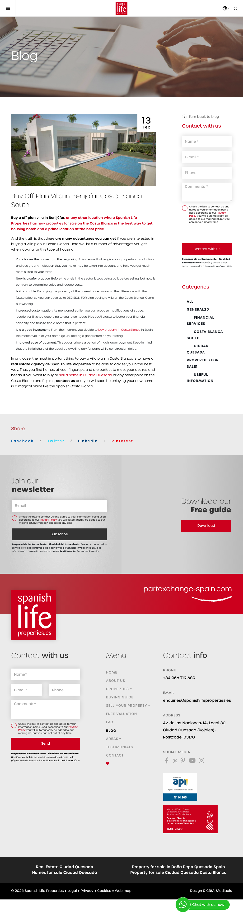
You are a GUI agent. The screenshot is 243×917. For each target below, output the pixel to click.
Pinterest (122, 441)
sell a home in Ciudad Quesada (85, 375)
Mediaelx (224, 891)
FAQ (109, 722)
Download (206, 526)
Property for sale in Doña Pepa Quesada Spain (178, 867)
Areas (112, 739)
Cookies (104, 891)
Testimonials (119, 747)
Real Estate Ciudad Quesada (64, 867)
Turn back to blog (200, 117)
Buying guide (120, 697)
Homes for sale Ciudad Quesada (64, 872)
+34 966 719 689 (179, 677)
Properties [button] (117, 689)
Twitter (56, 441)
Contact (115, 755)
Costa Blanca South (205, 334)
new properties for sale (57, 223)
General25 (198, 309)
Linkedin (88, 441)
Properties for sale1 (203, 363)
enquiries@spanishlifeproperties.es (197, 700)
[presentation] (207, 233)
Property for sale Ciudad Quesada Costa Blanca (178, 872)
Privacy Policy (48, 520)
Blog (111, 730)
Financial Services (200, 320)
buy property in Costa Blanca (119, 330)
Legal (72, 891)
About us (115, 681)
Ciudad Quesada (198, 349)
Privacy (87, 891)
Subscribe (59, 534)
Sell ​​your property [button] (126, 706)
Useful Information (200, 377)
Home (111, 672)
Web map (123, 891)
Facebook (22, 441)
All (190, 301)
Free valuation (121, 714)
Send (45, 744)
